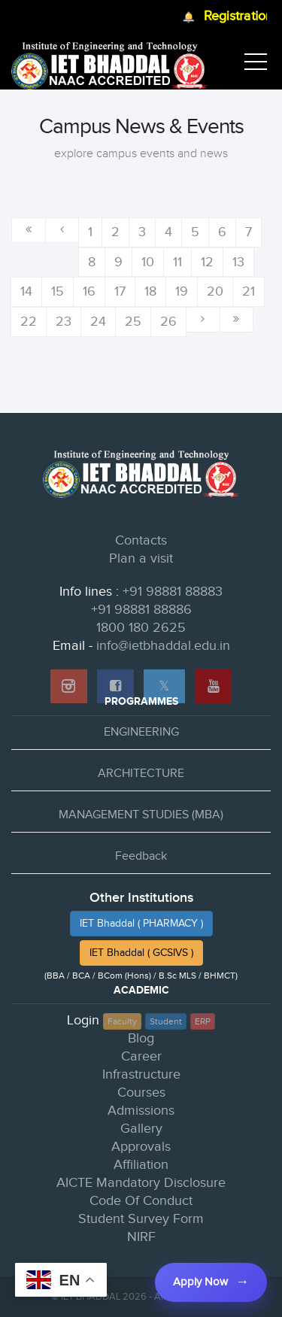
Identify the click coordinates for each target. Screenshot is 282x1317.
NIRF (141, 1237)
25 (133, 321)
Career (141, 1056)
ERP (203, 1021)
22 (28, 321)
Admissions (141, 1110)
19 (181, 291)
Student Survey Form (141, 1219)
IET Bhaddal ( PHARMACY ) (141, 924)
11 (177, 262)
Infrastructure (141, 1074)
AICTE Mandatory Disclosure (141, 1183)
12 (207, 262)
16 (89, 291)
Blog (141, 1038)
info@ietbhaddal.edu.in (163, 646)
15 (57, 291)
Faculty (122, 1021)
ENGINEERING (141, 732)
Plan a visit (141, 558)
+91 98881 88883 (173, 591)
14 (26, 291)
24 (98, 321)
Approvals (141, 1147)
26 (168, 321)
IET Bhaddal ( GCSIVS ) (141, 953)
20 (215, 291)
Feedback (141, 856)
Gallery (141, 1128)
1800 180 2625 (141, 628)
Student (166, 1021)
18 (150, 291)
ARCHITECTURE (141, 773)
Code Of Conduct (141, 1201)
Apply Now (200, 1282)
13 (238, 262)
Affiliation (141, 1165)
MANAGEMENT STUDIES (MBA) (141, 815)
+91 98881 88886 (141, 610)
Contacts (141, 540)
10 (147, 262)
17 (120, 291)
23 (63, 321)
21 (248, 291)
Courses (141, 1092)
